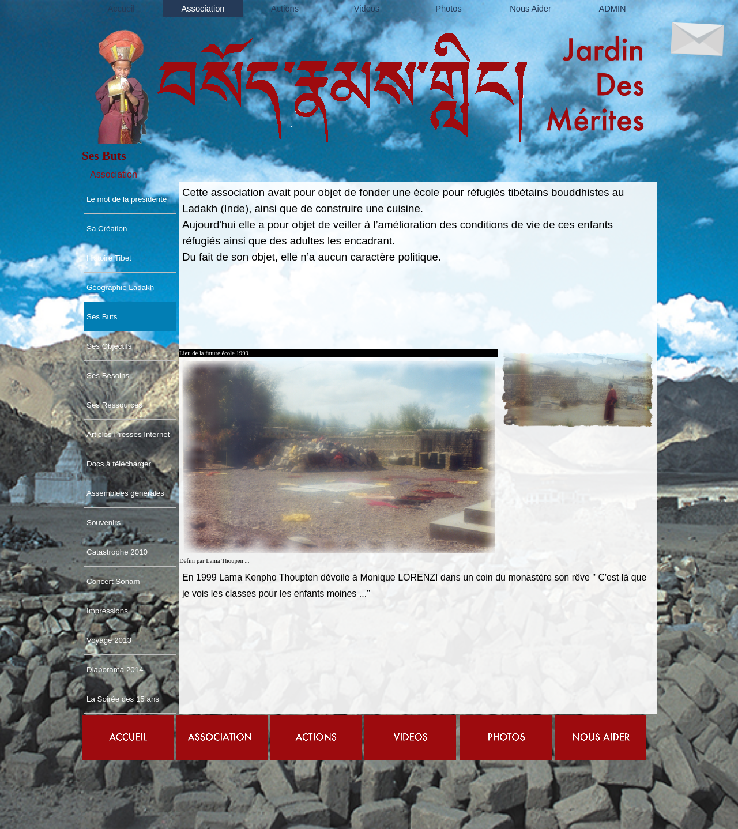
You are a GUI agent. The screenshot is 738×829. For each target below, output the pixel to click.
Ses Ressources (114, 405)
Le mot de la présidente (126, 199)
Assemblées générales (125, 493)
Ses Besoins (107, 375)
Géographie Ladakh (120, 287)
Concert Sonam (113, 581)
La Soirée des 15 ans (122, 699)
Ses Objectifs (109, 346)
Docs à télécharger (118, 463)
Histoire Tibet (108, 258)
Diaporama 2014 (115, 669)
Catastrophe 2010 (117, 552)
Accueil (120, 8)
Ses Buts (101, 316)
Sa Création (106, 228)
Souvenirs (103, 522)
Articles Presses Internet (128, 434)
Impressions (107, 610)
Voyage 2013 (108, 640)
